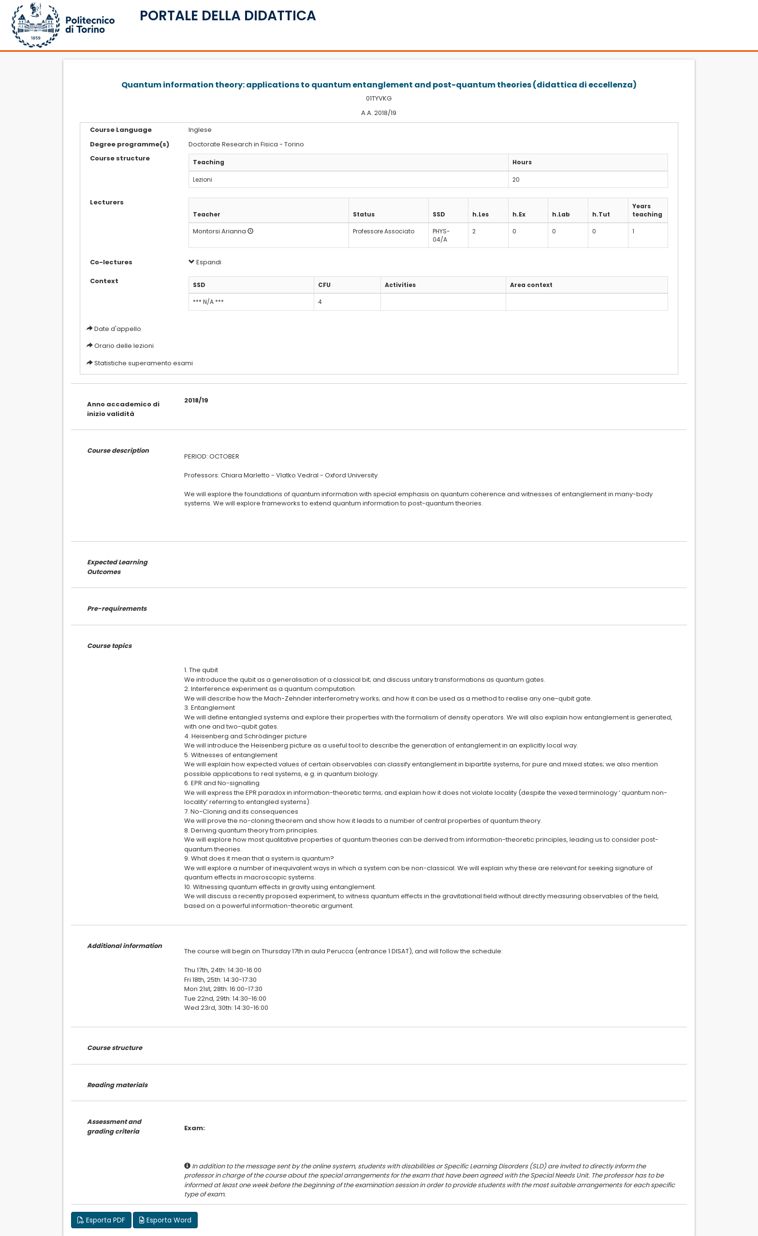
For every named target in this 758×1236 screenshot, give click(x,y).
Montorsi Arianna (219, 231)
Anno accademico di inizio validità (123, 409)
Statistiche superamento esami (143, 363)
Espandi (205, 262)
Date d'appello (117, 328)
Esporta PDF (101, 1220)
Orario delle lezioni (124, 345)
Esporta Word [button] (165, 1220)
